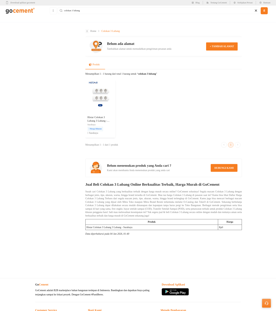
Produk (94, 64)
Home (93, 31)
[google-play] (21, 2)
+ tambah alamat (222, 46)
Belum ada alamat (120, 43)
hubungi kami (224, 168)
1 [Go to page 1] (230, 144)
